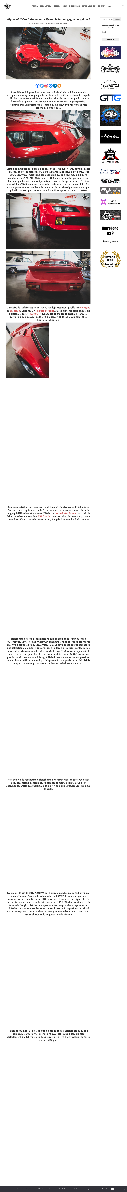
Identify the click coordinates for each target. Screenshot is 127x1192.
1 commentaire (64, 23)
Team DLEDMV (53, 1175)
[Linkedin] (55, 86)
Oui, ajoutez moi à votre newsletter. (48, 1134)
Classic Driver (48, 1031)
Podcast (50, 1171)
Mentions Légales (54, 1182)
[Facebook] (37, 86)
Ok (112, 1189)
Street (57, 23)
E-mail (104, 32)
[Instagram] (46, 86)
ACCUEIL (35, 6)
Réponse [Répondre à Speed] (85, 1074)
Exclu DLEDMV (52, 23)
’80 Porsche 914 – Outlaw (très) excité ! (21, 1185)
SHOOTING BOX (74, 6)
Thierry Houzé (34, 23)
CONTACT (101, 6)
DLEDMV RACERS (45, 6)
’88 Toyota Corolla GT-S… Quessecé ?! (20, 1171)
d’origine (85, 307)
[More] (59, 86)
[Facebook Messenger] (51, 86)
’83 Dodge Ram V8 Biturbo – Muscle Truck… (22, 1181)
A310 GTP (35, 313)
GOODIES (57, 6)
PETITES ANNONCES (88, 6)
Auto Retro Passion (66, 396)
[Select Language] (113, 6)
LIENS (65, 6)
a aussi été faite (45, 310)
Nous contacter (53, 1178)
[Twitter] (42, 86)
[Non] (125, 1189)
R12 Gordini (44, 399)
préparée (15, 310)
